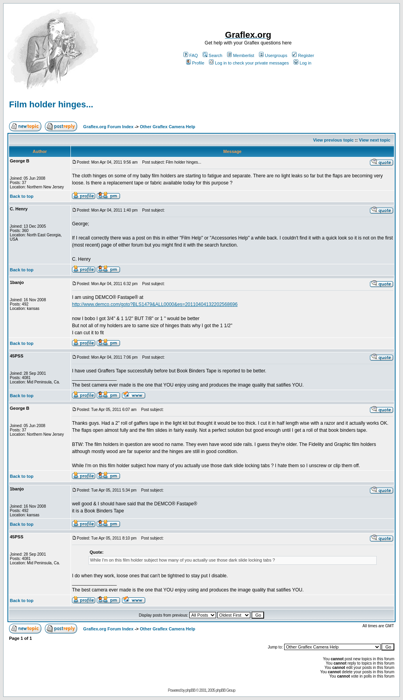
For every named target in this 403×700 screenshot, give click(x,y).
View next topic (374, 140)
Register (303, 55)
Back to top (21, 196)
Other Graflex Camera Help (167, 126)
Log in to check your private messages (249, 63)
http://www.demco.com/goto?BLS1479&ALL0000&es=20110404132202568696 (155, 304)
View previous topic (333, 140)
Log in (302, 63)
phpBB (190, 690)
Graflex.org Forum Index (108, 126)
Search (212, 55)
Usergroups (273, 55)
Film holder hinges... (51, 104)
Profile (195, 63)
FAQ (190, 55)
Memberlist (240, 55)
